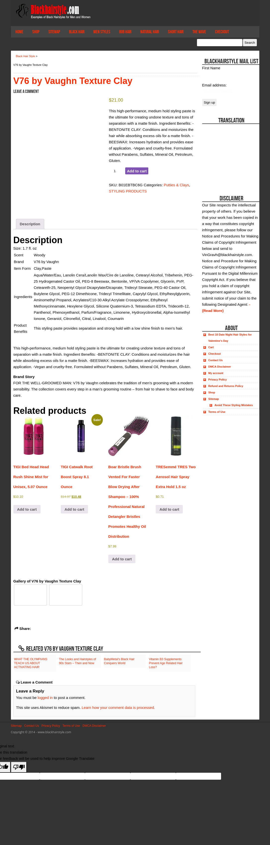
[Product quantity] (116, 171)
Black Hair (76, 31)
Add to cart (137, 171)
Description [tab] (30, 224)
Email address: (214, 85)
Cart (211, 347)
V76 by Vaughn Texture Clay (73, 81)
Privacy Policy (217, 379)
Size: (18, 248)
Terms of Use (217, 411)
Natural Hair (149, 31)
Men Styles (101, 31)
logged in (45, 697)
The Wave (199, 31)
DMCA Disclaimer (219, 366)
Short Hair (176, 31)
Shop (35, 31)
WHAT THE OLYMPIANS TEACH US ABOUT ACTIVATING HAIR (30, 663)
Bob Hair (125, 31)
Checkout (222, 31)
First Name (211, 68)
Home (19, 31)
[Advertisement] (230, 155)
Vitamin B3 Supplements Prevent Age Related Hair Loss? (166, 663)
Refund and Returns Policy (225, 385)
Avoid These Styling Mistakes (234, 405)
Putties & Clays (176, 185)
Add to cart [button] (27, 509)
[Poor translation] (19, 767)
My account (216, 373)
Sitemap (54, 31)
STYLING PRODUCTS (128, 191)
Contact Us (215, 360)
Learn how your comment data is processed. (118, 707)
